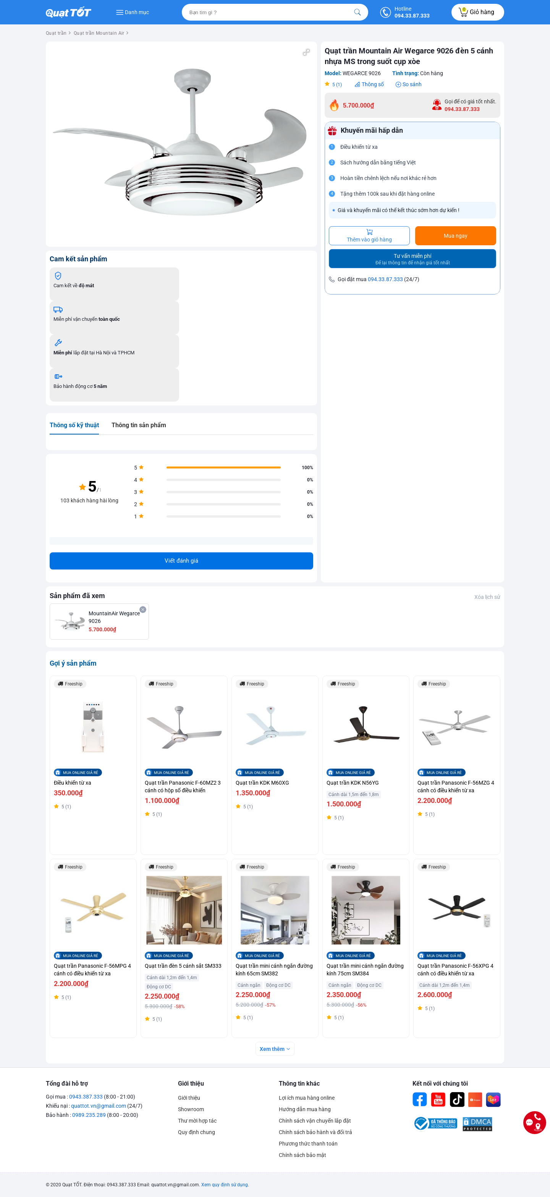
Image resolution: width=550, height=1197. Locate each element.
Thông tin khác (299, 1083)
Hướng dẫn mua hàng (305, 1109)
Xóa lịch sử (487, 597)
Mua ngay (455, 236)
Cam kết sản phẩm (78, 259)
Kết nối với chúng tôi (440, 1083)
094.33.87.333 (385, 279)
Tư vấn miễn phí (412, 259)
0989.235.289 (89, 1115)
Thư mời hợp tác (197, 1121)
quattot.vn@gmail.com (98, 1106)
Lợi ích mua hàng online (307, 1098)
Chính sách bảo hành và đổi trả (315, 1132)
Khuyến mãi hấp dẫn (372, 130)
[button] (306, 52)
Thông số (373, 84)
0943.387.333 (86, 1097)
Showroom (191, 1109)
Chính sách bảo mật (302, 1155)
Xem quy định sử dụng (224, 1184)
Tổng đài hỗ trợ (67, 1083)
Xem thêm (272, 1049)
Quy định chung (196, 1132)
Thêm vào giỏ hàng (369, 236)
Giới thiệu (191, 1083)
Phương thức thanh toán (308, 1144)
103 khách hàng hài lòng (89, 500)
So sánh (412, 84)
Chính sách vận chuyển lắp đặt (315, 1121)
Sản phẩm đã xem (77, 596)
